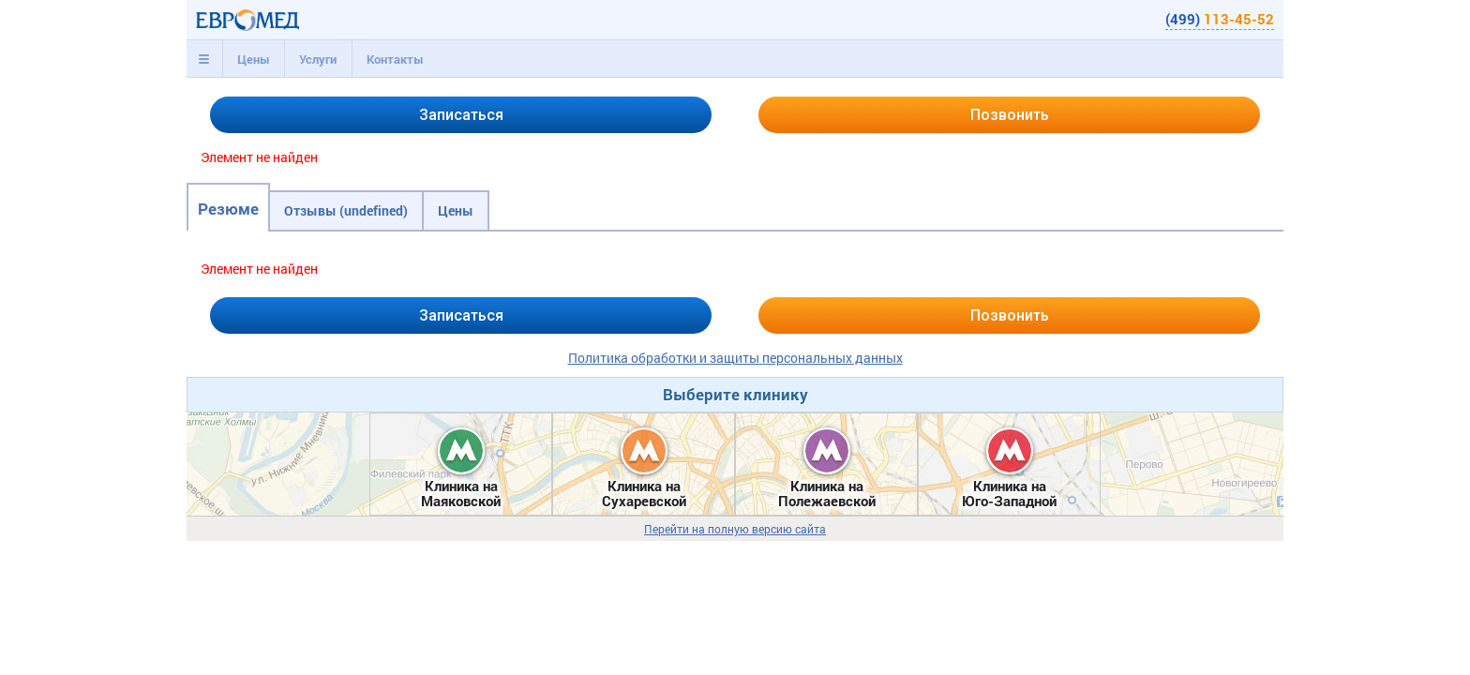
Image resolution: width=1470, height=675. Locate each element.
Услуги (318, 59)
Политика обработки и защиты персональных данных (735, 358)
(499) (1219, 18)
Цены (253, 59)
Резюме (228, 208)
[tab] (204, 59)
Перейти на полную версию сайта (735, 529)
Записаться (461, 115)
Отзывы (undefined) (346, 210)
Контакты (395, 59)
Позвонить (1009, 115)
